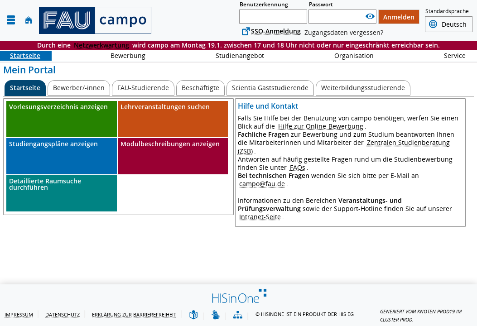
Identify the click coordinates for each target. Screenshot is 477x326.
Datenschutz (62, 314)
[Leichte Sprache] (193, 315)
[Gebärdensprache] (216, 315)
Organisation (349, 55)
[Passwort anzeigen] (370, 16)
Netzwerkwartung (101, 45)
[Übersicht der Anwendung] (238, 315)
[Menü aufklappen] (11, 20)
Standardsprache (447, 11)
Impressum (19, 314)
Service (450, 55)
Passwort (321, 4)
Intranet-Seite (260, 216)
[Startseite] (28, 20)
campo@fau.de (262, 183)
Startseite (20, 55)
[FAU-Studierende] (143, 88)
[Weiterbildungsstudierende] (363, 88)
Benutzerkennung (264, 4)
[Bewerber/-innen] (79, 88)
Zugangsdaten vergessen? (343, 32)
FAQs (297, 167)
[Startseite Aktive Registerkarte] (25, 88)
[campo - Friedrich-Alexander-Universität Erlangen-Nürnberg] (95, 20)
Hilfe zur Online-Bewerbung (320, 126)
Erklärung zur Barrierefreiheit (134, 314)
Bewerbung (123, 55)
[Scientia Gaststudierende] (270, 88)
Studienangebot (235, 55)
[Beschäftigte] (200, 88)
